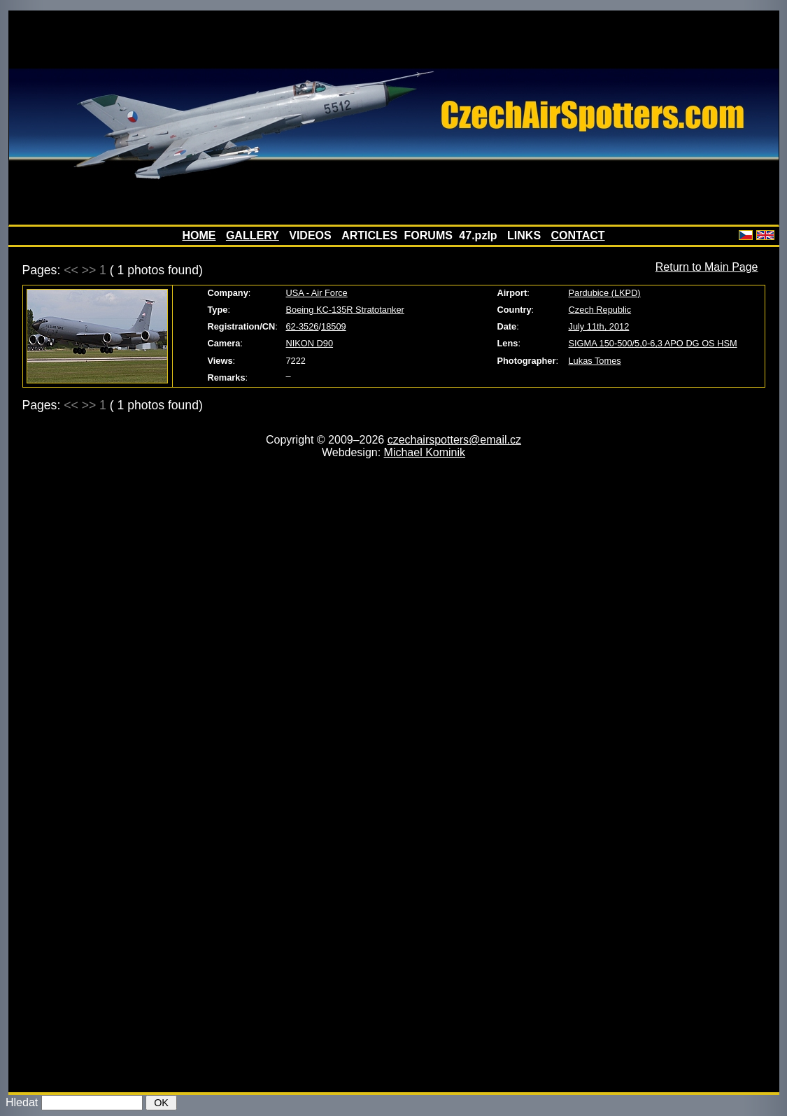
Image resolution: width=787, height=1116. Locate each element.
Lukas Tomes (595, 360)
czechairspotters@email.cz (454, 440)
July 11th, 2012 (599, 326)
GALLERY (252, 235)
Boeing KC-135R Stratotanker (345, 309)
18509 (333, 326)
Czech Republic (600, 309)
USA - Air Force (317, 293)
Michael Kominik (424, 452)
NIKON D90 (310, 343)
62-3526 (302, 326)
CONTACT (578, 235)
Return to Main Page (706, 267)
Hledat (22, 1102)
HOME (198, 235)
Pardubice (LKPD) (605, 293)
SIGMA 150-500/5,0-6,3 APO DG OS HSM (653, 343)
